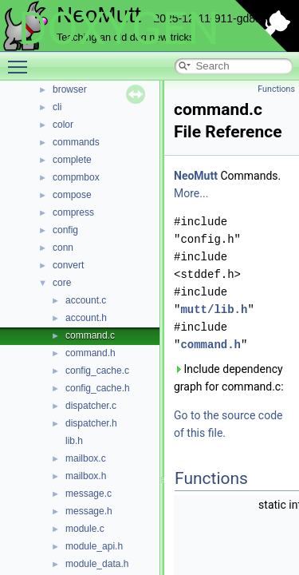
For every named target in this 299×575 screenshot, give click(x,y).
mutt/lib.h (213, 309)
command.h (90, 353)
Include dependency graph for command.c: (229, 378)
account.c (85, 300)
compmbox (76, 177)
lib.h (74, 440)
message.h (88, 511)
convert (68, 265)
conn (63, 247)
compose (72, 194)
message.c (88, 493)
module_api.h (94, 546)
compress (73, 212)
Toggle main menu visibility (21, 60)
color (63, 124)
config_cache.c (97, 370)
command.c (90, 335)
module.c (84, 528)
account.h (86, 317)
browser (70, 89)
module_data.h (96, 563)
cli (57, 107)
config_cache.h (97, 388)
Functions (276, 89)
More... (191, 193)
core (62, 282)
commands (76, 142)
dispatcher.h (91, 423)
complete (72, 159)
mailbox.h (85, 476)
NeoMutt (196, 175)
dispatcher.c (90, 405)
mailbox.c (85, 458)
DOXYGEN (118, 29)
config (65, 230)
